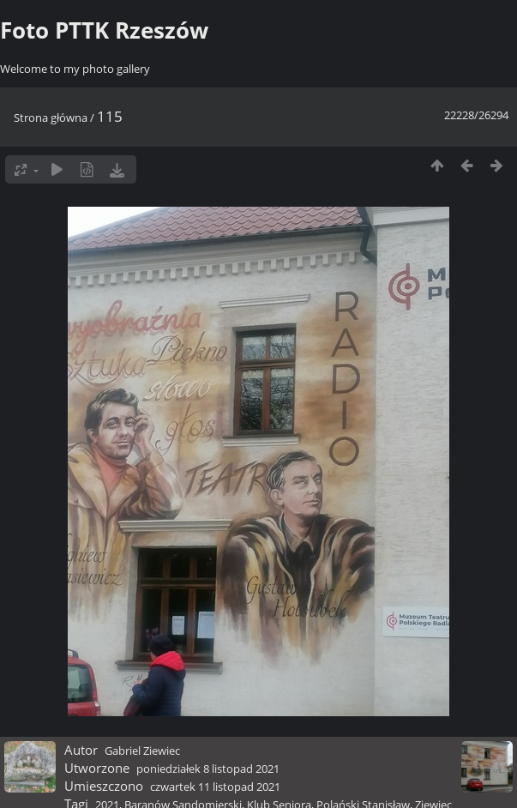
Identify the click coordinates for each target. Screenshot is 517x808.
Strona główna (50, 117)
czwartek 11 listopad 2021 (215, 786)
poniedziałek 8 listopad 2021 (208, 768)
